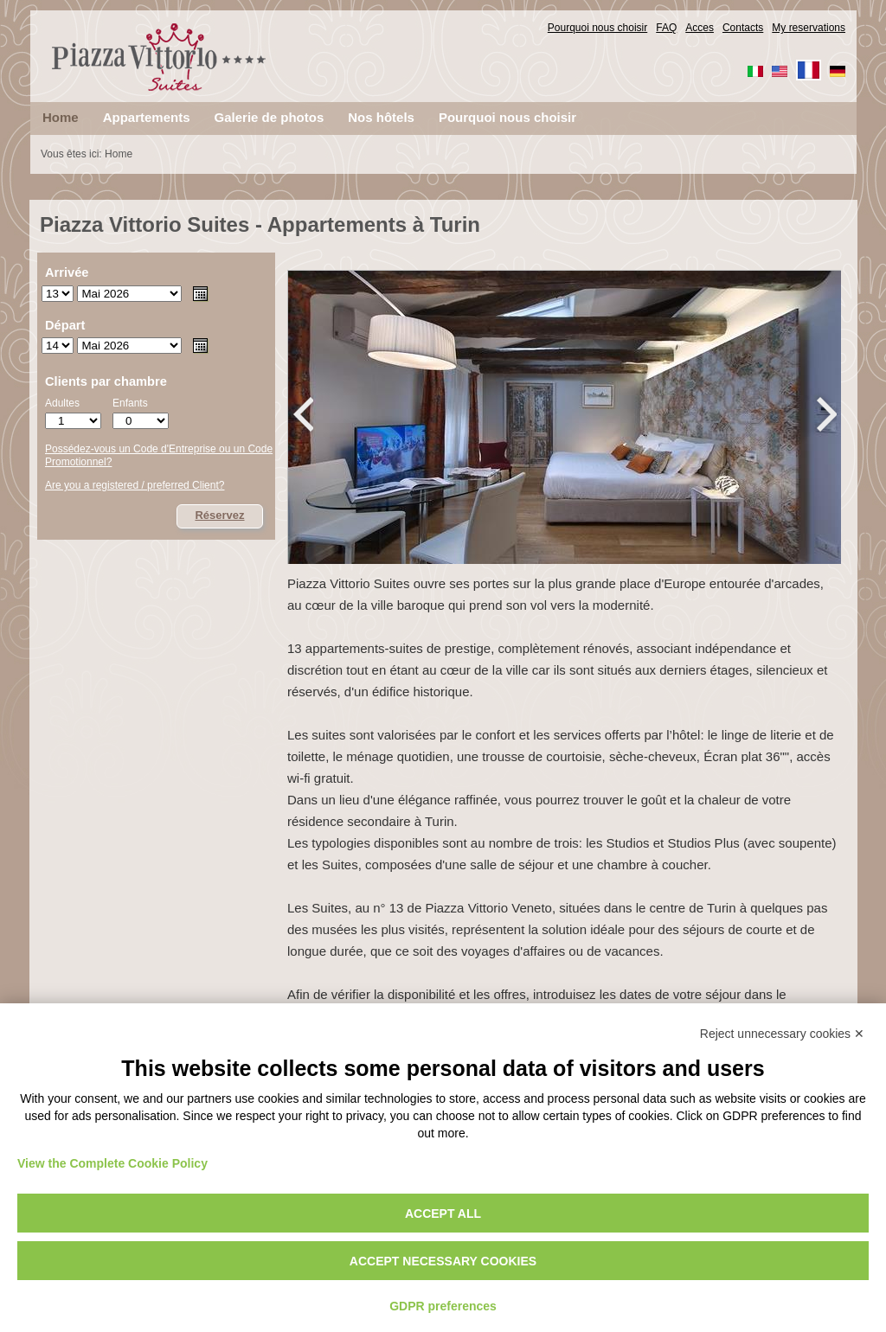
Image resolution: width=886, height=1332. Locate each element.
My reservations (808, 28)
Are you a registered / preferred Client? (134, 485)
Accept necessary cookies (443, 1261)
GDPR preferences (443, 1306)
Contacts (742, 28)
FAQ (666, 28)
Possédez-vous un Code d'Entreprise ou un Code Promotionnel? (159, 456)
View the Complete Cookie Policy (112, 1163)
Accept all (443, 1213)
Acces (699, 28)
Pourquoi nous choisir (597, 28)
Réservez (219, 515)
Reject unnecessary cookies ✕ (782, 1034)
